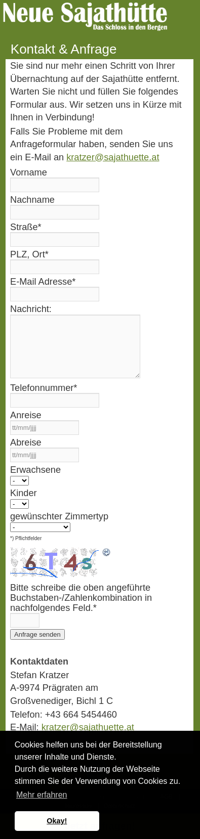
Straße (26, 227)
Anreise (26, 415)
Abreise (26, 442)
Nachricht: (31, 309)
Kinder (23, 493)
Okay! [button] (57, 821)
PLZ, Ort (29, 254)
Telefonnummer (43, 388)
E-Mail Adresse (42, 282)
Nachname (32, 200)
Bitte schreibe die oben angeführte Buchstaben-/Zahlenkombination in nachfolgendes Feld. (81, 598)
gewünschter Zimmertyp (59, 516)
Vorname (28, 172)
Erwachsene (35, 470)
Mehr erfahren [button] (41, 794)
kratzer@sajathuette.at (112, 157)
